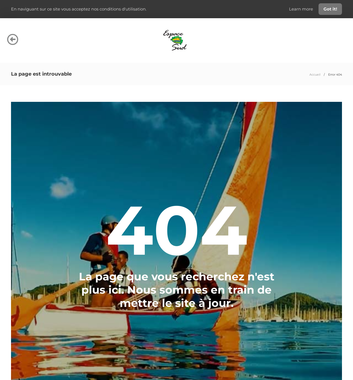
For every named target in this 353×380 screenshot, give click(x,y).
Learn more (301, 9)
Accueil (314, 74)
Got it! (330, 9)
